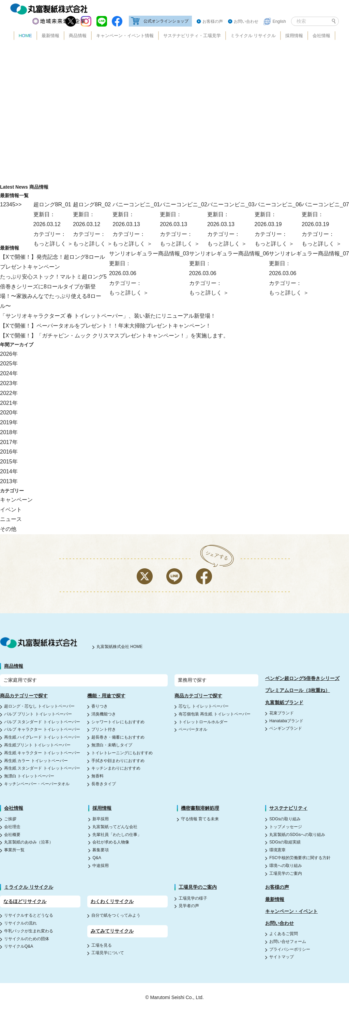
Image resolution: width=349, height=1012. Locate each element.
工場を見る (101, 945)
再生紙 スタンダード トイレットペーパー (42, 768)
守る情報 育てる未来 (200, 819)
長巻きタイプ (103, 783)
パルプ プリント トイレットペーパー (38, 714)
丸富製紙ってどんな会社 (114, 826)
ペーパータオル (193, 729)
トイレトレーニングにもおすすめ (122, 752)
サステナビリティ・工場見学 (192, 35)
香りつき (99, 706)
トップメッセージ (285, 826)
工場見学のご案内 (285, 873)
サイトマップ (281, 956)
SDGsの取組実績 (285, 842)
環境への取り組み (285, 865)
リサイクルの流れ (20, 923)
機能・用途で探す (106, 695)
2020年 (9, 412)
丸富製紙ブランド (284, 702)
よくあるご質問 (283, 933)
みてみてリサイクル (112, 931)
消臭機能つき (103, 714)
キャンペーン (16, 500)
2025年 (9, 363)
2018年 (9, 432)
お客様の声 (212, 21)
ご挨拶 (10, 819)
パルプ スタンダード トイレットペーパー (42, 722)
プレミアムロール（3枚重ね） (297, 690)
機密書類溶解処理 (200, 808)
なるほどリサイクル (24, 901)
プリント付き (103, 729)
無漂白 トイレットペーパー (29, 776)
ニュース (11, 519)
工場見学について (107, 952)
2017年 (9, 442)
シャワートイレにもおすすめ (118, 722)
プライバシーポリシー (289, 949)
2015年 (9, 461)
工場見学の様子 (193, 898)
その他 (8, 529)
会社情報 (321, 35)
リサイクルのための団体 (26, 938)
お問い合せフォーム (287, 941)
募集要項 (100, 850)
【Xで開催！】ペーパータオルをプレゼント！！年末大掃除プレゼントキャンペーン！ (105, 326)
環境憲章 (277, 850)
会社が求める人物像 (110, 842)
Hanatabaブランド (286, 720)
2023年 (9, 383)
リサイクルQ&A (18, 946)
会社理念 (12, 826)
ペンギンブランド (285, 728)
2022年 (9, 393)
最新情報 (50, 35)
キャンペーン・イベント (291, 911)
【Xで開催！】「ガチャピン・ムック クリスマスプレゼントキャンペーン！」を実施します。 (114, 335)
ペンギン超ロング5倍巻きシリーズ (302, 678)
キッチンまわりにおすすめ (115, 768)
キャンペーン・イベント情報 (125, 35)
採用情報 (294, 35)
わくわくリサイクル (112, 901)
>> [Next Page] (18, 204)
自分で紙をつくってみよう (115, 915)
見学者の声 (189, 905)
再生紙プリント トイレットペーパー (37, 745)
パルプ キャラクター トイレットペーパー (42, 729)
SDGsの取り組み (285, 819)
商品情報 (78, 35)
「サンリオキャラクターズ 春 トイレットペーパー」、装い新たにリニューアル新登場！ (108, 316)
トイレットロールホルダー (203, 722)
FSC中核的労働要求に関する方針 (300, 857)
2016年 (9, 452)
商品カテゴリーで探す (24, 695)
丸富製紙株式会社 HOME (119, 646)
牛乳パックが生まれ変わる (28, 931)
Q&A (96, 857)
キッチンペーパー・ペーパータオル (37, 783)
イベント (11, 509)
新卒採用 (100, 819)
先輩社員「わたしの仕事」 (116, 834)
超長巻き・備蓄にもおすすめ (118, 737)
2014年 (9, 471)
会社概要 (12, 834)
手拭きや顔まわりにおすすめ (118, 760)
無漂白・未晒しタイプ (111, 745)
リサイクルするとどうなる (28, 915)
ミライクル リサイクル (253, 35)
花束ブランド (281, 713)
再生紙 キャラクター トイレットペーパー (42, 752)
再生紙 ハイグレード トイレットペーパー (42, 737)
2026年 (9, 354)
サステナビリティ (288, 808)
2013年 (9, 481)
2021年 (9, 403)
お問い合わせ (246, 21)
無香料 (97, 776)
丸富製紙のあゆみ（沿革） (28, 842)
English (279, 21)
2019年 (9, 422)
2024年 (9, 373)
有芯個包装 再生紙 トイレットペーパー (215, 714)
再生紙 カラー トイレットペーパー (36, 760)
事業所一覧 (14, 850)
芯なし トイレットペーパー (204, 706)
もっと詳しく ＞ (321, 244)
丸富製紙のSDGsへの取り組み (297, 834)
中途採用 (100, 865)
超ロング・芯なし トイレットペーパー (39, 706)
